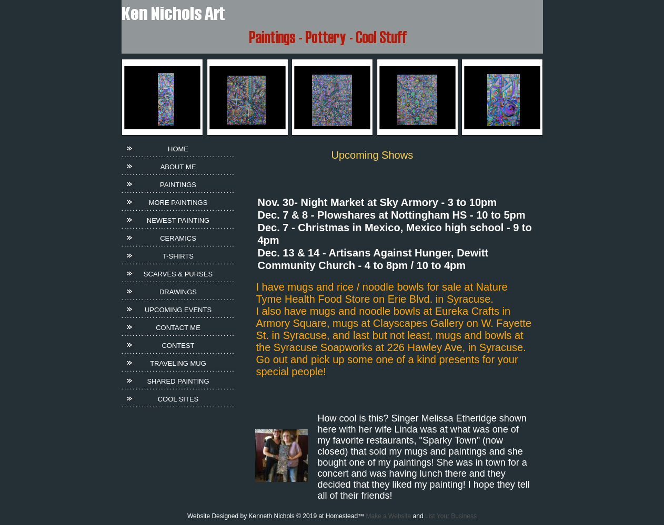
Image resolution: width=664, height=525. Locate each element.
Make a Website (388, 516)
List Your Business (451, 516)
